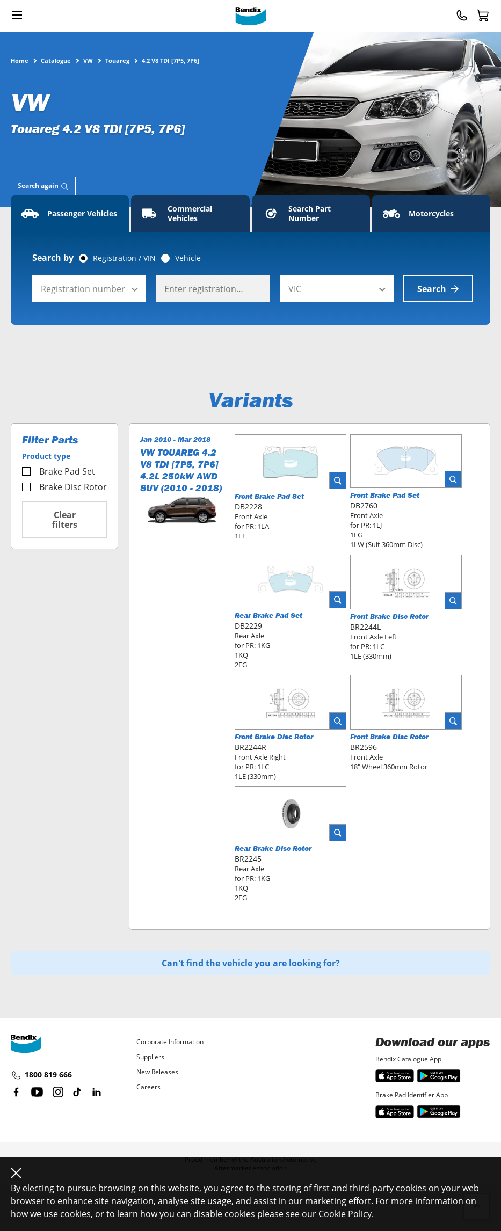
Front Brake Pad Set (269, 496)
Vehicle (188, 258)
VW (88, 60)
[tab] (43, 186)
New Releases (157, 1071)
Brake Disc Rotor (64, 487)
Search (438, 289)
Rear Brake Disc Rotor (273, 848)
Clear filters (64, 519)
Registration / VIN (124, 258)
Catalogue (56, 60)
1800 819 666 (41, 1075)
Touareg (117, 60)
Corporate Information (170, 1041)
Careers (148, 1086)
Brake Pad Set (58, 471)
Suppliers (150, 1056)
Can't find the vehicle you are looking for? (251, 963)
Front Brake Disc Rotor (389, 616)
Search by (53, 258)
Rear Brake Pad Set (268, 615)
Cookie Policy (345, 1214)
